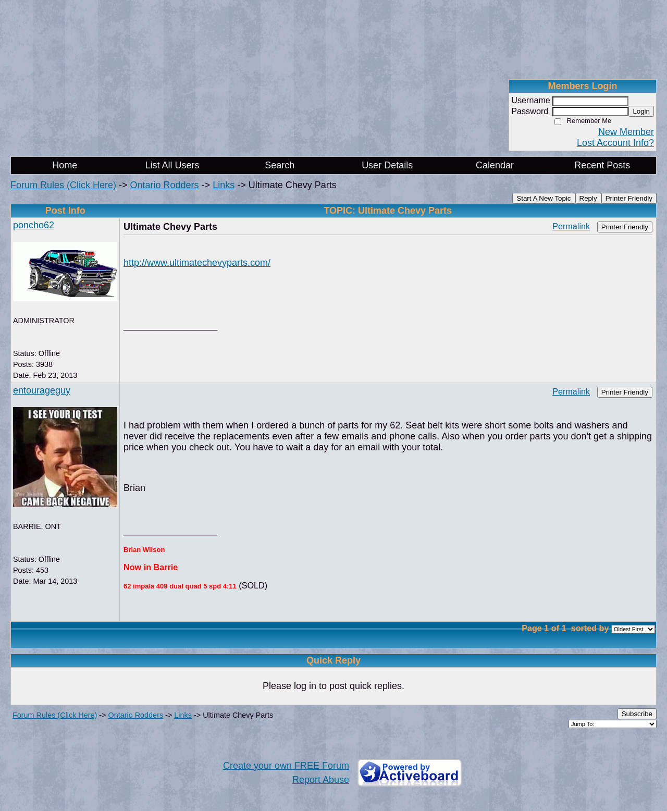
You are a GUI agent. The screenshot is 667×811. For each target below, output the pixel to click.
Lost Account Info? (615, 143)
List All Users (172, 165)
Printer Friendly (629, 198)
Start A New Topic (543, 198)
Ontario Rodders (164, 185)
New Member (626, 132)
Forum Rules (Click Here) (63, 185)
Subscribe (637, 714)
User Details (387, 165)
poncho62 (33, 225)
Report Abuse (320, 780)
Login (641, 111)
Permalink (571, 226)
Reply (588, 198)
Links (223, 185)
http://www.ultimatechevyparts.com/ (196, 262)
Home (64, 165)
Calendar (495, 165)
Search (279, 165)
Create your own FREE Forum (286, 765)
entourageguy (41, 390)
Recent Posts (602, 165)
